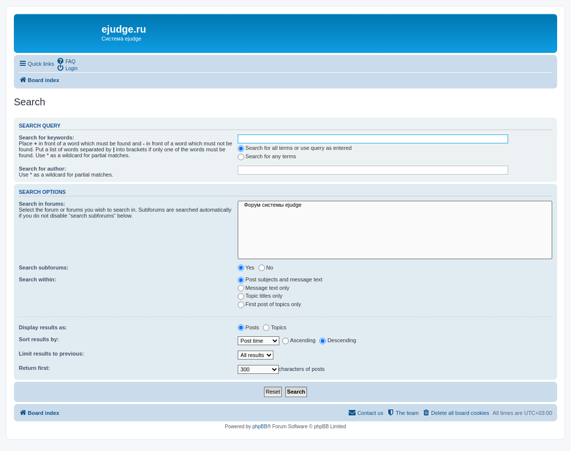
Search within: (37, 279)
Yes (246, 268)
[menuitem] (65, 60)
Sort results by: (39, 339)
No (266, 268)
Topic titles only (260, 296)
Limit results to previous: (51, 354)
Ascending (298, 340)
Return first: (34, 368)
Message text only (264, 288)
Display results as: (43, 327)
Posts (249, 327)
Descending (337, 340)
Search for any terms (267, 156)
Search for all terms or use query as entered (295, 148)
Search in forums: (42, 204)
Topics (274, 327)
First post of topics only (270, 304)
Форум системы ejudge (395, 205)
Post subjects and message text (280, 279)
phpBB (260, 426)
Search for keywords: (46, 137)
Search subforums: (43, 268)
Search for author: (42, 169)
